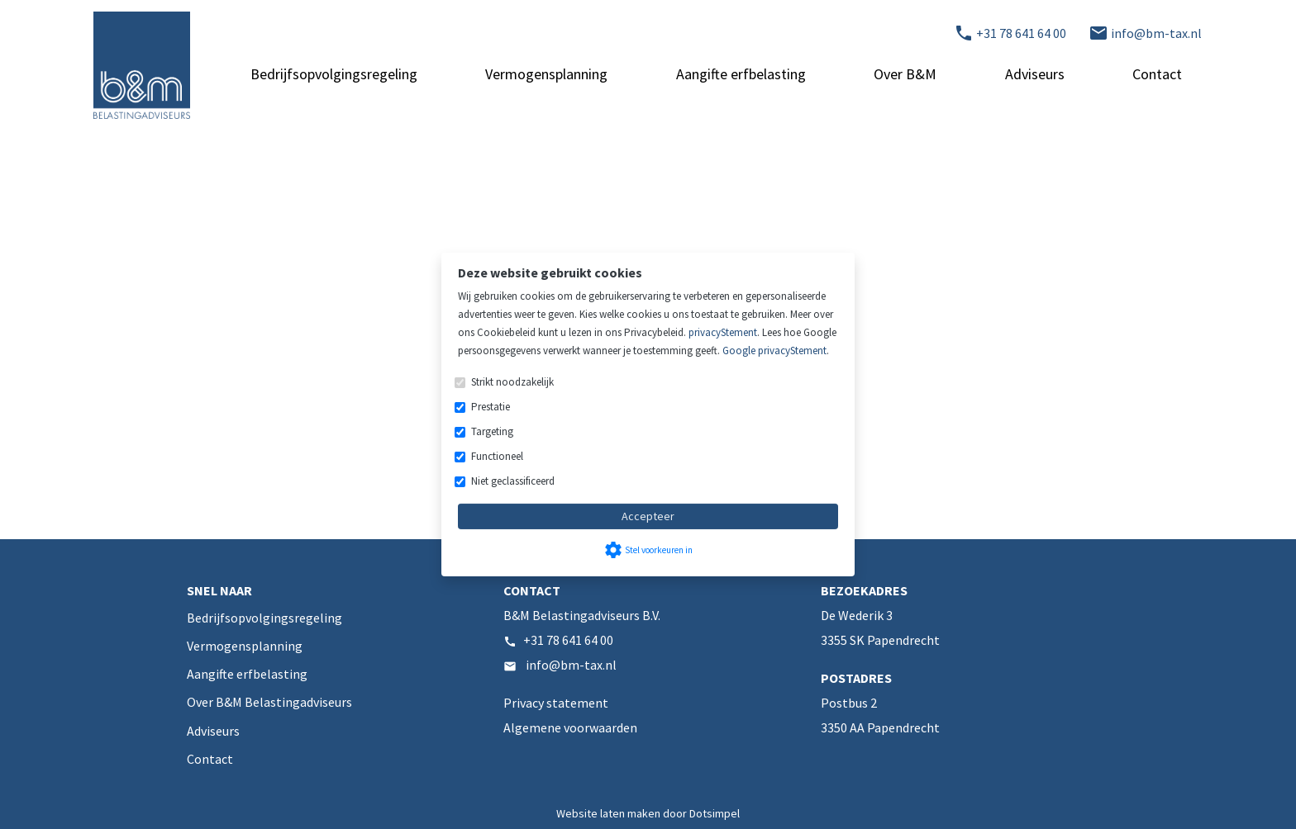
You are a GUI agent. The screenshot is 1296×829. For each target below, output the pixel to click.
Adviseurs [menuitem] (1035, 73)
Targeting (492, 431)
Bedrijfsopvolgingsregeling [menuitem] (333, 73)
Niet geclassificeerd (513, 481)
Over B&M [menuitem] (905, 73)
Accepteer (648, 516)
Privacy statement (555, 702)
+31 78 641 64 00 (568, 640)
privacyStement (722, 332)
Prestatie (490, 407)
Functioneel (497, 456)
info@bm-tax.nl (571, 664)
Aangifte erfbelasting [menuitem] (741, 73)
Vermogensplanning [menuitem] (546, 73)
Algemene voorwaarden (570, 727)
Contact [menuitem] (1157, 73)
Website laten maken (609, 813)
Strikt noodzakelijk (512, 382)
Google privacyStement (774, 350)
